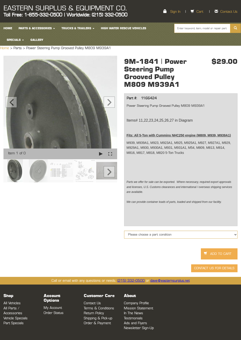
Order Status (54, 313)
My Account (53, 308)
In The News (133, 313)
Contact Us (229, 11)
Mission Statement (138, 308)
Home (5, 48)
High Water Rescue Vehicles (123, 28)
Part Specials (13, 323)
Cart (199, 11)
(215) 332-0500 (131, 280)
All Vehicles (12, 303)
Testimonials (133, 318)
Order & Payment (97, 323)
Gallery (36, 40)
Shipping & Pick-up (98, 318)
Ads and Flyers (135, 323)
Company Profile (136, 303)
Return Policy (94, 313)
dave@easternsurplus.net (170, 280)
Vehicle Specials (15, 318)
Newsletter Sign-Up (139, 328)
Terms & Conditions (99, 308)
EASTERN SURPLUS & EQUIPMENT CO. (65, 8)
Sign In (175, 11)
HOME (7, 28)
